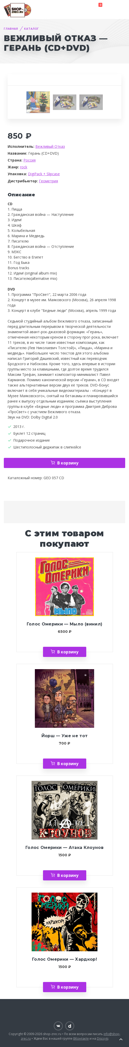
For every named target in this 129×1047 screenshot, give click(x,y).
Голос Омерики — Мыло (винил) (64, 624)
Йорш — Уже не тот (64, 735)
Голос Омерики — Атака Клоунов (64, 847)
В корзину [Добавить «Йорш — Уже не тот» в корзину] (67, 763)
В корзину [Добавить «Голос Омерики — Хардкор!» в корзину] (67, 987)
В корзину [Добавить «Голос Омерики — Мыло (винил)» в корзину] (67, 652)
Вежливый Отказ (50, 146)
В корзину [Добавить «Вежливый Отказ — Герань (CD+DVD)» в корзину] (67, 463)
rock (23, 167)
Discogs (102, 1038)
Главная (11, 28)
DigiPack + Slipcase (44, 173)
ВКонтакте (81, 1038)
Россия (29, 160)
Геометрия (48, 181)
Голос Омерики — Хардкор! (64, 959)
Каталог (31, 28)
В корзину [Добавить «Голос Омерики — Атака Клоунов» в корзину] (67, 875)
